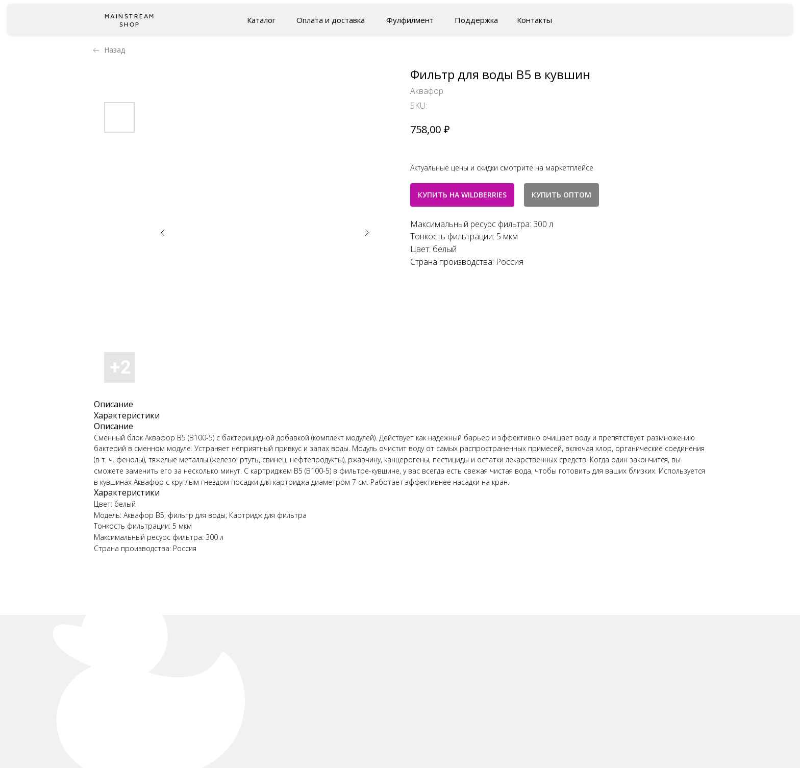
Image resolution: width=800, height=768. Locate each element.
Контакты (534, 20)
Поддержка (476, 20)
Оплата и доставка (330, 20)
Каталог (261, 20)
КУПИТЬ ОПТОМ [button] (561, 195)
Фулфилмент (410, 20)
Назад (114, 50)
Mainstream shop (130, 20)
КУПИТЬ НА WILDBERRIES (462, 195)
